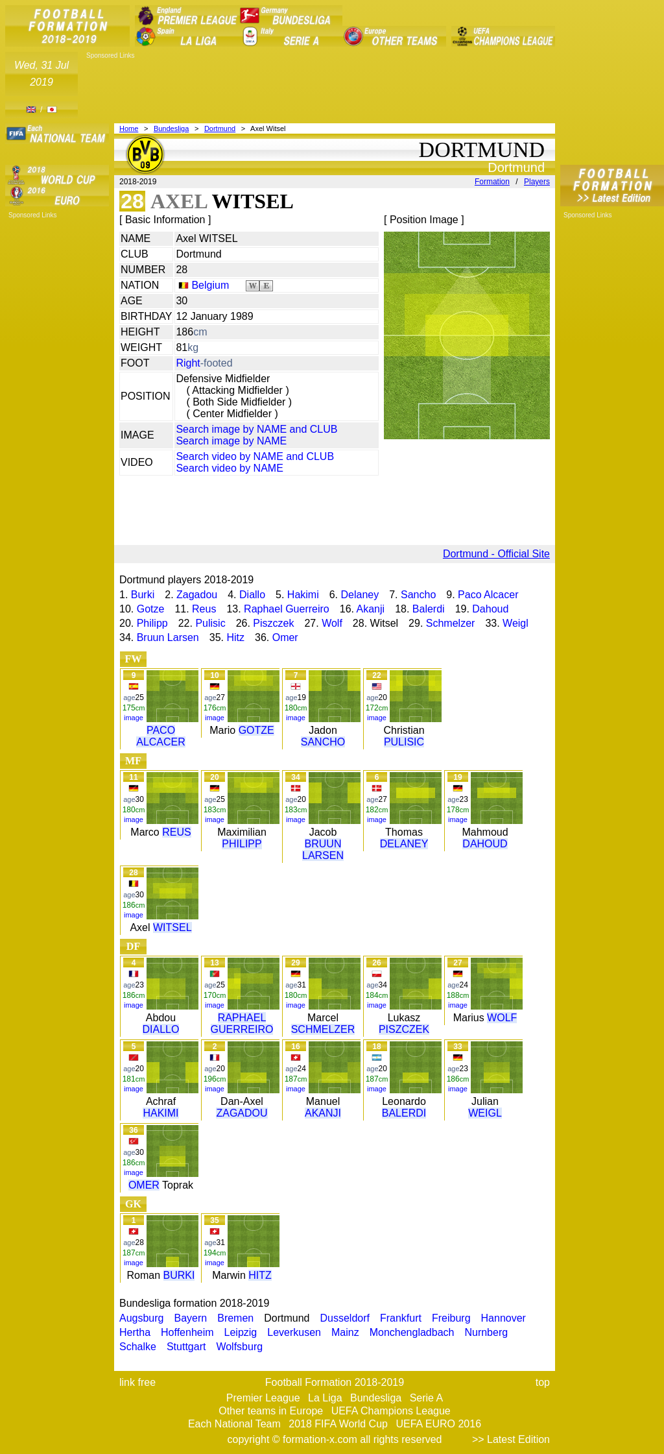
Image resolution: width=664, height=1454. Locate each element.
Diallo (252, 594)
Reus (204, 608)
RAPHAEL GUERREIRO (242, 1023)
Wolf (332, 623)
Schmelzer (450, 623)
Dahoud (490, 608)
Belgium (210, 285)
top (543, 1382)
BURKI (179, 1275)
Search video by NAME (229, 468)
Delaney (360, 594)
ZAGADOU (241, 1113)
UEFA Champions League (391, 1410)
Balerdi (428, 608)
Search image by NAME (231, 440)
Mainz (345, 1332)
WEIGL (485, 1113)
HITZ (260, 1275)
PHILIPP (241, 843)
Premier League (263, 1397)
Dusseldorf (344, 1318)
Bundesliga (171, 128)
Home (128, 128)
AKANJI (323, 1113)
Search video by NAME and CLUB (255, 456)
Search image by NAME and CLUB (256, 429)
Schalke (137, 1346)
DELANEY (404, 843)
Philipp (152, 623)
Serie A (427, 1397)
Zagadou (196, 594)
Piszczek (273, 623)
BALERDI (404, 1113)
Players (537, 181)
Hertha (134, 1332)
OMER (144, 1185)
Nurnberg (486, 1332)
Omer (285, 637)
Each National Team (234, 1423)
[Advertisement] (319, 89)
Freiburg (451, 1318)
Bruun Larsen (168, 637)
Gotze (151, 608)
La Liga (325, 1397)
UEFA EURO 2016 (438, 1423)
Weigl (515, 623)
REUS (176, 832)
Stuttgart (186, 1346)
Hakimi (303, 594)
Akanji (371, 608)
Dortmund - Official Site (496, 553)
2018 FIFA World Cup (338, 1423)
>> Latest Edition (511, 1439)
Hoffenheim (187, 1332)
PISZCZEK (404, 1029)
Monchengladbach (412, 1332)
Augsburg (141, 1318)
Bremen (235, 1318)
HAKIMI (160, 1113)
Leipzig (240, 1332)
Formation (492, 181)
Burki (142, 594)
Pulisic (210, 623)
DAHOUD (484, 843)
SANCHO (323, 741)
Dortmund (219, 128)
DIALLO (161, 1029)
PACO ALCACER (160, 736)
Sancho (418, 594)
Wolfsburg (239, 1346)
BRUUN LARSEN (323, 849)
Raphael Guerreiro (286, 608)
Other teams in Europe (271, 1410)
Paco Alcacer (488, 594)
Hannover (503, 1318)
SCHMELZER (323, 1029)
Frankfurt (400, 1318)
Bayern (191, 1318)
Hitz (235, 637)
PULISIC (404, 741)
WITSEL (172, 927)
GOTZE (256, 730)
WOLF (502, 1017)
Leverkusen (294, 1332)
